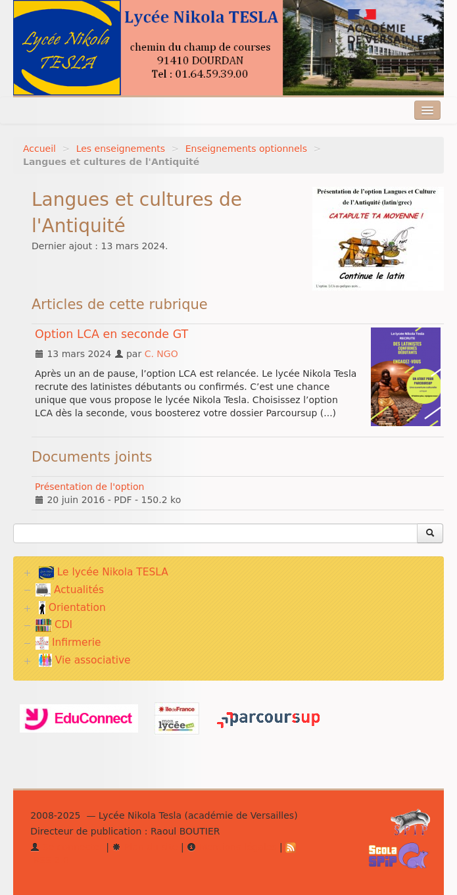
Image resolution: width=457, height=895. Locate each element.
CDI (54, 625)
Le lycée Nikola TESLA (103, 572)
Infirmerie (68, 642)
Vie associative (85, 660)
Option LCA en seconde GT (111, 334)
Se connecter (66, 847)
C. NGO (161, 354)
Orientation (72, 607)
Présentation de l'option (89, 486)
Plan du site (145, 847)
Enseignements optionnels (246, 148)
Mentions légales (231, 847)
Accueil (39, 148)
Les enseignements (120, 148)
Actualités (70, 590)
